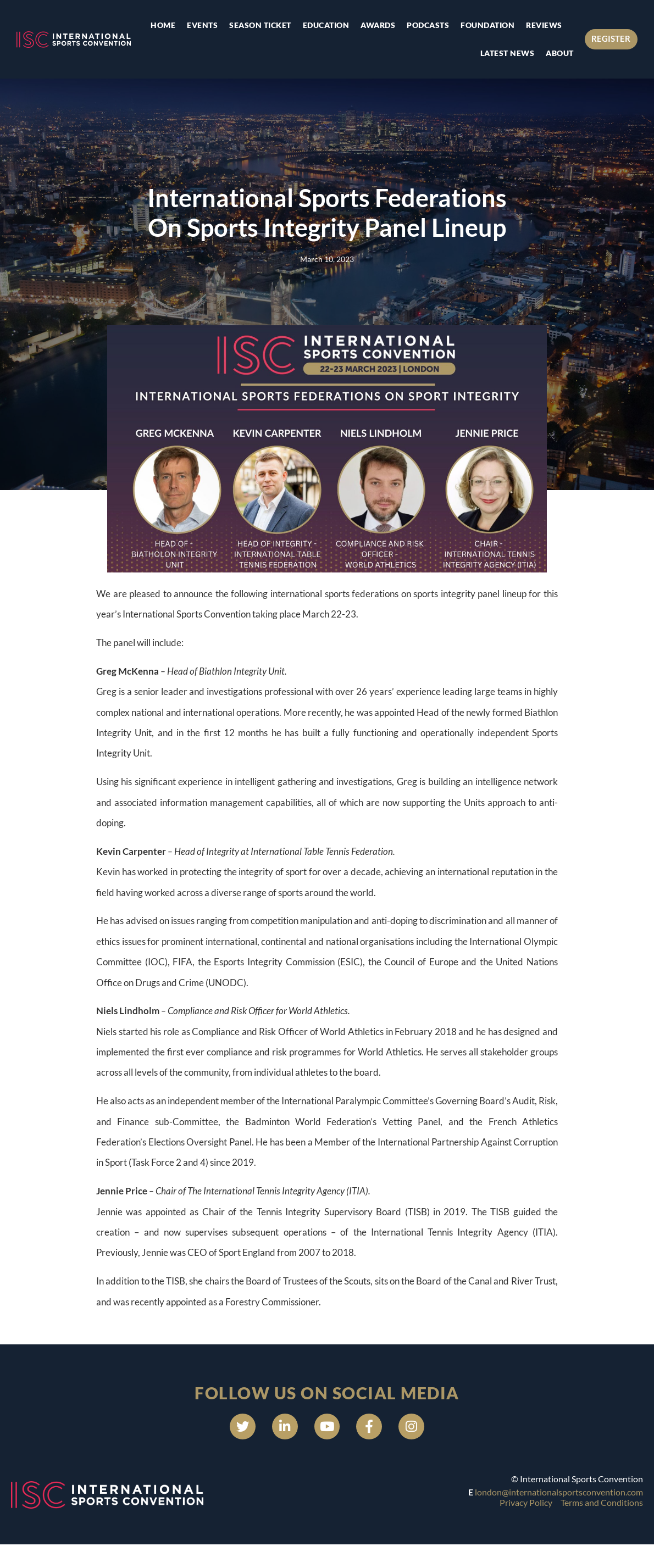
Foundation (486, 25)
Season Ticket (259, 25)
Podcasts (427, 25)
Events (201, 25)
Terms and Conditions (602, 1504)
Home (161, 25)
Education (325, 25)
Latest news (506, 53)
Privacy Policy (526, 1504)
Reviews (543, 25)
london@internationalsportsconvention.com (559, 1493)
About (559, 53)
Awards (376, 25)
